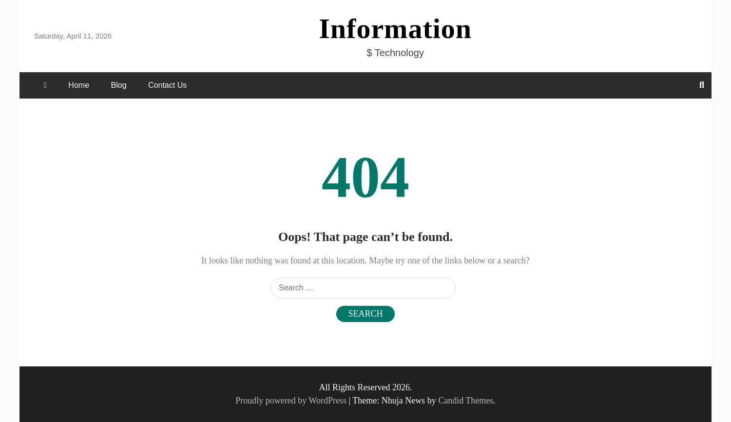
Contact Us (167, 85)
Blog (119, 85)
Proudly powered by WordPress (291, 400)
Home (78, 85)
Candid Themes (465, 400)
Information (395, 28)
